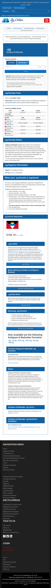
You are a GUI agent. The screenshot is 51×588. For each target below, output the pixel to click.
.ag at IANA (25, 264)
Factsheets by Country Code (12, 504)
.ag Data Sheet (25, 305)
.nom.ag (8, 123)
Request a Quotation (9, 465)
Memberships (7, 530)
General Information (9, 509)
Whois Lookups (8, 493)
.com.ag (8, 126)
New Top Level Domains (10, 460)
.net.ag (8, 130)
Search (25, 71)
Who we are (7, 525)
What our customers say (11, 532)
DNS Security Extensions (11, 514)
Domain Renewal (8, 550)
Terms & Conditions (9, 497)
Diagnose (6, 484)
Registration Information (11, 511)
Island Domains (29, 28)
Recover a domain (9, 470)
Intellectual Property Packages (13, 476)
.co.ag (8, 119)
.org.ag (8, 133)
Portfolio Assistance (9, 479)
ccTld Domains (17, 28)
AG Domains (40, 28)
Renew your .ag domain (25, 328)
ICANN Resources (8, 516)
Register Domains (8, 451)
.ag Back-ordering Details (25, 288)
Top (4, 560)
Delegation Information (10, 507)
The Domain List (8, 453)
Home (9, 28)
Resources (6, 518)
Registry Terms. (13, 413)
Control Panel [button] (7, 8)
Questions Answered (9, 495)
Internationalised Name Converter (14, 458)
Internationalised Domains (11, 456)
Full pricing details (13, 363)
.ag (9, 340)
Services (5, 467)
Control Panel (7, 547)
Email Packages (8, 491)
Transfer (5, 481)
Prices (5, 463)
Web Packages (7, 488)
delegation (12, 172)
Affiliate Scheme (8, 486)
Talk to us (6, 528)
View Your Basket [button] (19, 8)
